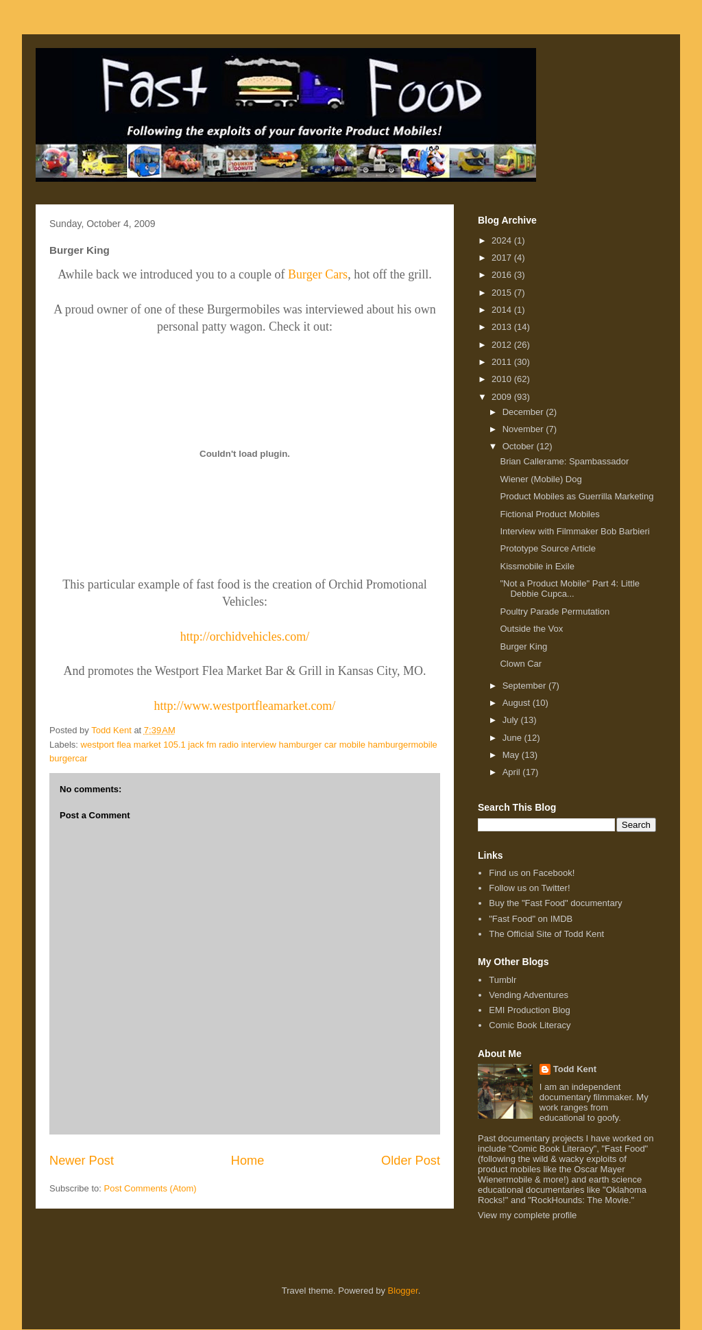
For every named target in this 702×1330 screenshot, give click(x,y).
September (525, 685)
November (524, 429)
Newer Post (81, 1160)
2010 (503, 379)
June (513, 738)
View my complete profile (527, 1215)
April (513, 772)
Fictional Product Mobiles (549, 514)
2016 (503, 275)
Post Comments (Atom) (150, 1188)
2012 (503, 345)
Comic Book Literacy (529, 1025)
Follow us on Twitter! (529, 888)
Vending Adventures (528, 995)
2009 (503, 397)
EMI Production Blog (529, 1010)
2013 (503, 327)
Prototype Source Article (547, 548)
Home (248, 1160)
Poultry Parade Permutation (554, 611)
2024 (503, 240)
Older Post (410, 1160)
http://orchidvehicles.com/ (244, 636)
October (520, 446)
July (512, 720)
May (512, 755)
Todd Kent (574, 1069)
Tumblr (502, 980)
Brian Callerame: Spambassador (564, 461)
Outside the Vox (531, 629)
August (518, 703)
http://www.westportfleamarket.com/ (245, 706)
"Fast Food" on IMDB (530, 919)
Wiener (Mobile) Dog (540, 479)
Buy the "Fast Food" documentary (555, 903)
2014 (503, 310)
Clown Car (521, 663)
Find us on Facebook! (531, 873)
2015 (503, 292)
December (524, 412)
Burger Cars (318, 274)
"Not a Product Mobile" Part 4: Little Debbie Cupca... (570, 588)
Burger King (523, 646)
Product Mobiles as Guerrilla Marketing (576, 496)
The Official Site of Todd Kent (546, 934)
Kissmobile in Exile (537, 566)
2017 (503, 257)
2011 (503, 362)
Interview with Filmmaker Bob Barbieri (574, 531)
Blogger (403, 1290)
